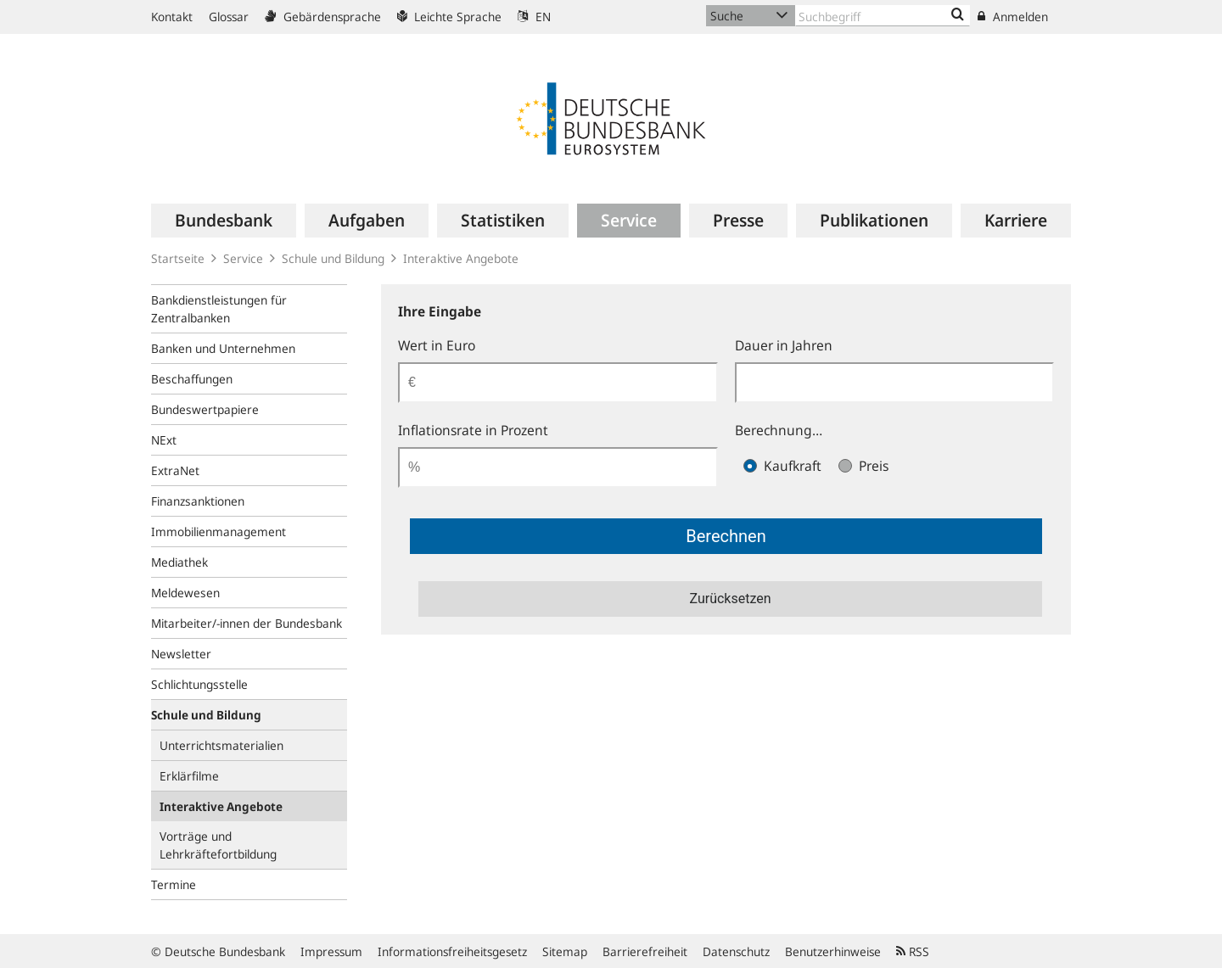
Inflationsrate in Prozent (473, 430)
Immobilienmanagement (218, 531)
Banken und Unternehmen (223, 348)
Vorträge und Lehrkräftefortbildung (218, 845)
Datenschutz (736, 951)
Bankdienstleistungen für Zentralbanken (219, 309)
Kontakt (172, 16)
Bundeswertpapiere (205, 409)
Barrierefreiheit (645, 951)
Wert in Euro (436, 345)
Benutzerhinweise (833, 951)
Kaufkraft (782, 465)
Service (243, 258)
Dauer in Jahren (783, 345)
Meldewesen (185, 593)
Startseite (178, 258)
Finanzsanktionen (197, 501)
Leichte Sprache (449, 16)
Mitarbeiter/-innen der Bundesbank (246, 623)
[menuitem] (223, 221)
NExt (164, 440)
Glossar (229, 16)
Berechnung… (778, 430)
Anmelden (1013, 16)
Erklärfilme (189, 776)
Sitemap (564, 951)
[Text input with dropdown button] (882, 15)
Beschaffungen (192, 379)
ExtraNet (175, 470)
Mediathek (179, 562)
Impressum (331, 951)
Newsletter (181, 654)
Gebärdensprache (323, 16)
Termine (173, 884)
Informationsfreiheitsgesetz (452, 951)
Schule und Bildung (333, 258)
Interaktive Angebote (461, 258)
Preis (863, 465)
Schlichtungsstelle (199, 684)
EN (534, 16)
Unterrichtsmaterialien (221, 745)
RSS (912, 951)
